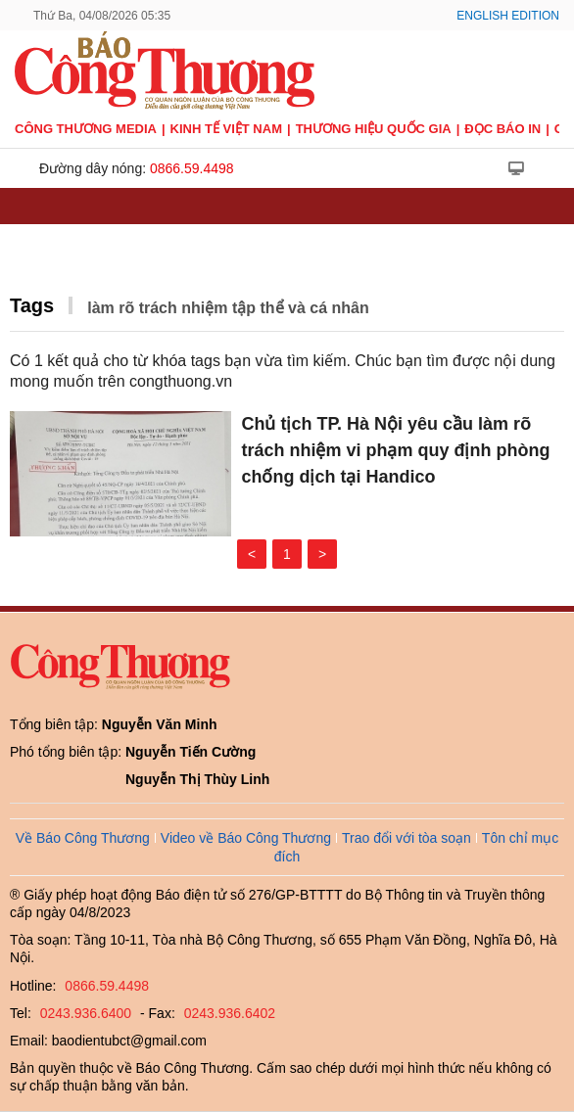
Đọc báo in (502, 128)
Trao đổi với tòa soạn (406, 838)
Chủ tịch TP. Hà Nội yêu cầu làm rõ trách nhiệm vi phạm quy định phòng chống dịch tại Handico (395, 450)
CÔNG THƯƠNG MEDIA (86, 128)
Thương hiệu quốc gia (374, 128)
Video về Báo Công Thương (246, 838)
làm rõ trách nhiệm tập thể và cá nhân (228, 308)
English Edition (507, 16)
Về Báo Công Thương (83, 838)
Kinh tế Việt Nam (226, 128)
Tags (32, 305)
